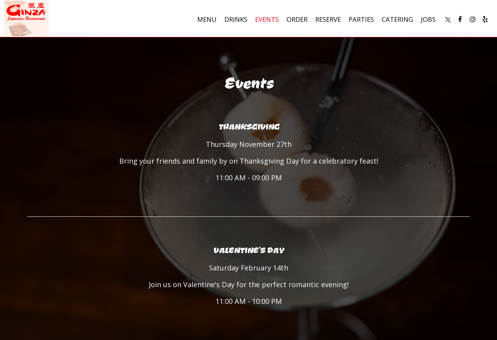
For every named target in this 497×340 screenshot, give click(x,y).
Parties (361, 19)
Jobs (428, 19)
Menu (207, 19)
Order (297, 19)
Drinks (235, 19)
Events (267, 19)
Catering (397, 19)
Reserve (328, 19)
